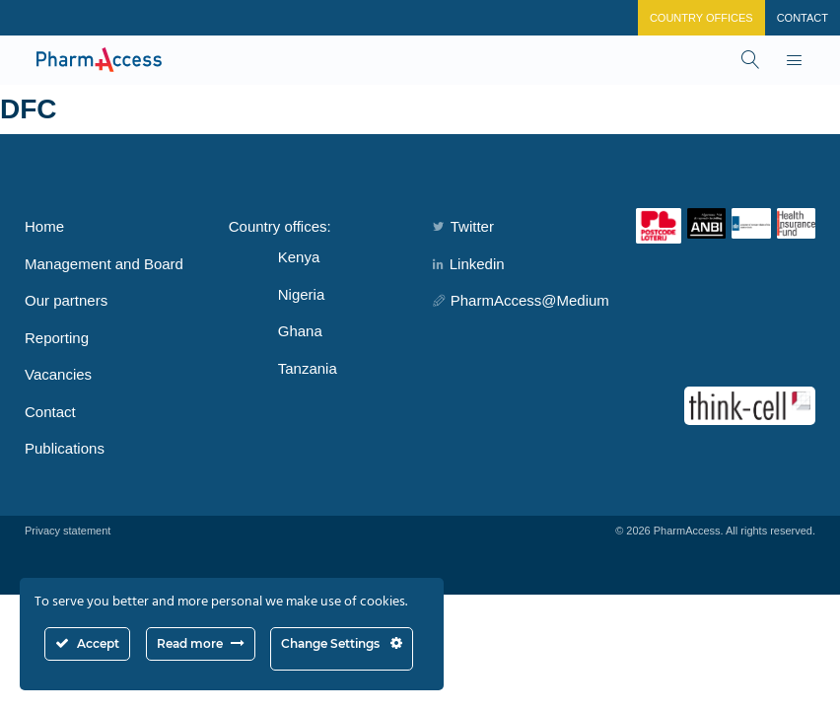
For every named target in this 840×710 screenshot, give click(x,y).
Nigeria (301, 294)
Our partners (66, 300)
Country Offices (701, 18)
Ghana (300, 330)
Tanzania (307, 368)
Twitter (463, 226)
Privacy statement (67, 530)
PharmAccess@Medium (521, 300)
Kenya (299, 256)
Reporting (57, 337)
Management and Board (104, 263)
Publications (65, 448)
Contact (802, 18)
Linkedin (469, 263)
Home (44, 226)
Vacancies (58, 374)
